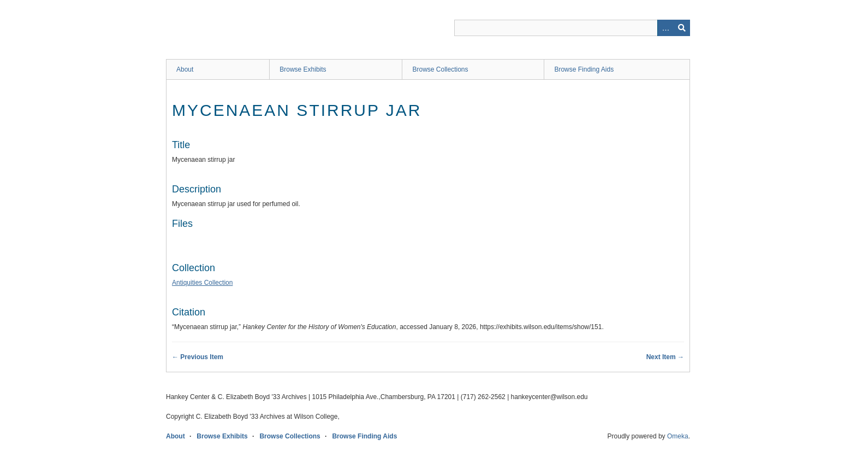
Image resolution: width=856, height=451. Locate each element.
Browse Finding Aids (584, 69)
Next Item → (665, 357)
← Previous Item (197, 357)
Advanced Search (665, 28)
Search (682, 28)
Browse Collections (440, 69)
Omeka (677, 436)
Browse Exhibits (303, 69)
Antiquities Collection (202, 282)
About (184, 69)
